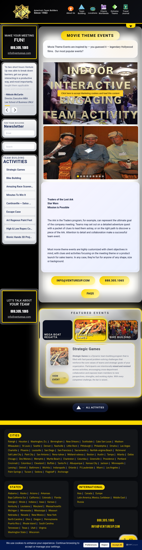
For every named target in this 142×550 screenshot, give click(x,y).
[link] (92, 361)
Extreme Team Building (108, 529)
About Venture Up (45, 529)
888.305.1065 (26, 48)
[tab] (80, 167)
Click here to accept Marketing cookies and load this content (92, 93)
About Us (80, 13)
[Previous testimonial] (14, 110)
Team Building (89, 9)
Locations (98, 13)
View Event (61, 368)
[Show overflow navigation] (130, 25)
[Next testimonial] (21, 110)
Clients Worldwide (107, 9)
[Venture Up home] (27, 15)
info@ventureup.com (25, 53)
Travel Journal (126, 9)
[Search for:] (26, 146)
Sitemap (86, 533)
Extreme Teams (116, 9)
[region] (92, 148)
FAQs (109, 288)
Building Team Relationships (19, 529)
